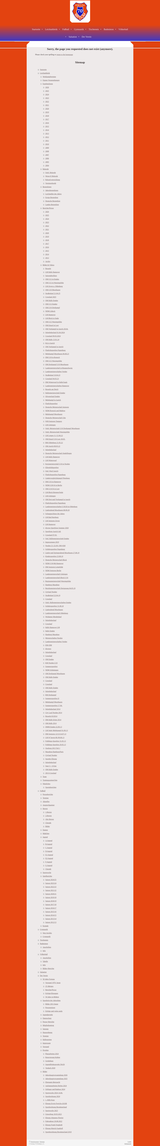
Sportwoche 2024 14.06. (54, 1093)
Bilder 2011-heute (51, 1004)
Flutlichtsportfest (51, 404)
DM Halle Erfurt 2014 (53, 720)
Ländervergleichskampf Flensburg (57, 478)
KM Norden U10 (51, 663)
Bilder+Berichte (48, 968)
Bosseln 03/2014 (51, 716)
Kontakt (45, 926)
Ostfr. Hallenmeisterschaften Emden (58, 602)
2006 (47, 158)
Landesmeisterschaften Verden (56, 372)
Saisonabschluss (51, 276)
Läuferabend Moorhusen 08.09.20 (57, 510)
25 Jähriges (49, 986)
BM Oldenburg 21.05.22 (54, 443)
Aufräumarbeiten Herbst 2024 (56, 1086)
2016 (47, 123)
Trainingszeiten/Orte (50, 780)
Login (129, 1141)
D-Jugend (48, 851)
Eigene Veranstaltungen (51, 80)
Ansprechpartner (49, 805)
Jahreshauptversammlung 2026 (56, 1075)
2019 (47, 112)
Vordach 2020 (50, 1068)
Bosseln (48, 268)
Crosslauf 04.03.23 (52, 379)
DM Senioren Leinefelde (54, 567)
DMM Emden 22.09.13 (53, 727)
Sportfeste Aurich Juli (53, 531)
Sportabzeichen (50, 787)
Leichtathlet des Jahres (53, 194)
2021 (47, 105)
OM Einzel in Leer (52, 325)
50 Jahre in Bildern (52, 997)
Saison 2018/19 (50, 901)
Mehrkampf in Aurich (53, 400)
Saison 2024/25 (50, 880)
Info (44, 951)
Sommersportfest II (52, 698)
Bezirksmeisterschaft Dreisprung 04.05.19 (60, 588)
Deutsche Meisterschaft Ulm (55, 418)
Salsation (43, 972)
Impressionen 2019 (52, 542)
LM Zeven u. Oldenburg (54, 286)
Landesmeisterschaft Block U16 (56, 578)
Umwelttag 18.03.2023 (53, 1114)
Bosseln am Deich (51, 389)
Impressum (47, 1043)
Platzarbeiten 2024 (52, 1054)
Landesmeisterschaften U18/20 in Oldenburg (61, 507)
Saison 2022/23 (50, 887)
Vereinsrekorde (50, 183)
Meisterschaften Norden (53, 638)
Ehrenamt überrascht (52, 1082)
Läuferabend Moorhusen (54, 610)
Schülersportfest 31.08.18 (54, 606)
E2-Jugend (49, 858)
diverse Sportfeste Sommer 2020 (57, 528)
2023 (47, 98)
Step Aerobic (47, 933)
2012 (47, 137)
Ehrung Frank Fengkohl (53, 1125)
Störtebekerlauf (50, 450)
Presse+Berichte (48, 1022)
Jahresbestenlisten (51, 190)
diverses (48, 649)
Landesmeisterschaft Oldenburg (56, 613)
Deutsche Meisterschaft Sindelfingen (58, 453)
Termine (46, 798)
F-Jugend (48, 862)
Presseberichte (48, 794)
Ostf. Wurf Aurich (51, 471)
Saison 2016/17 (50, 908)
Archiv (47, 261)
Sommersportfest (51, 666)
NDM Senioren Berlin (53, 571)
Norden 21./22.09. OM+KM (55, 546)
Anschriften (47, 947)
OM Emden (49, 659)
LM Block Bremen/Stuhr (54, 492)
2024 (47, 94)
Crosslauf (48, 599)
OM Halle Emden (51, 300)
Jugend (45, 837)
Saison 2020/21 (50, 894)
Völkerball (44, 954)
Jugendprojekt (48, 1015)
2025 (47, 91)
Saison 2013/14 (50, 919)
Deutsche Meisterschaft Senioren (57, 407)
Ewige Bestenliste (51, 197)
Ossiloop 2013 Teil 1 (52, 748)
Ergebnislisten (48, 84)
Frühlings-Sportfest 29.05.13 (55, 745)
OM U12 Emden (51, 304)
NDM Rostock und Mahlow (55, 411)
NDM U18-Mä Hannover (54, 563)
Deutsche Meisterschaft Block (56, 560)
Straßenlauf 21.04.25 (52, 293)
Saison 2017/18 (50, 904)
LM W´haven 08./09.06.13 (54, 737)
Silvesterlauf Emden (52, 396)
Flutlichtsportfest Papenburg (55, 350)
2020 (47, 109)
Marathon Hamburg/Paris (54, 752)
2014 (47, 130)
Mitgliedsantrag (48, 1025)
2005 (47, 162)
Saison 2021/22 (50, 890)
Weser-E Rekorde (51, 176)
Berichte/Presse (48, 208)
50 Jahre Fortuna (49, 979)
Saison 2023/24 (50, 883)
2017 (47, 119)
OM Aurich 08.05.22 (52, 446)
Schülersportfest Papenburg (55, 549)
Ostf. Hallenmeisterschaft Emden (57, 539)
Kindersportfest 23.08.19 (54, 556)
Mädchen (46, 833)
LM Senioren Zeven (52, 521)
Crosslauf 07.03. (51, 535)
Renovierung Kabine (52, 1057)
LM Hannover (50, 315)
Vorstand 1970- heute (53, 983)
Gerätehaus (49, 1061)
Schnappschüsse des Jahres (55, 514)
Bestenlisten (47, 187)
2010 (47, 144)
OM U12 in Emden (52, 279)
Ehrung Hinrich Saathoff (54, 1128)
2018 (47, 116)
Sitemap (42, 1142)
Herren (45, 809)
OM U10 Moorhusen (52, 290)
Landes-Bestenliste (52, 205)
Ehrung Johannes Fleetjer (54, 1118)
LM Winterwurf (51, 460)
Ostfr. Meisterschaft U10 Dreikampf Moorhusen (62, 428)
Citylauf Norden (51, 592)
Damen (45, 830)
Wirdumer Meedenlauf (53, 617)
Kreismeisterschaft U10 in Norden (57, 464)
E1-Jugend (49, 855)
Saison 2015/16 (50, 912)
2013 (47, 133)
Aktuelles (46, 801)
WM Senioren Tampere (53, 421)
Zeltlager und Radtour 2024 (55, 1089)
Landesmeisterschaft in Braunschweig (58, 368)
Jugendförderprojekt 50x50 (55, 1064)
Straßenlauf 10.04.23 (52, 375)
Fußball (42, 791)
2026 (47, 87)
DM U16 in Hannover (53, 482)
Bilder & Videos (48, 265)
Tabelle (45, 961)
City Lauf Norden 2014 (53, 713)
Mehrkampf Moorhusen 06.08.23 (57, 354)
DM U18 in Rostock (52, 357)
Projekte (46, 1050)
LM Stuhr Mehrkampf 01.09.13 (56, 730)
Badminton (44, 944)
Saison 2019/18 (50, 897)
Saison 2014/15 (50, 915)
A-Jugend (48, 841)
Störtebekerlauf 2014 (52, 709)
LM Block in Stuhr (52, 318)
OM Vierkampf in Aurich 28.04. (56, 329)
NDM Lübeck (50, 311)
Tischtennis (44, 940)
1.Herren (48, 812)
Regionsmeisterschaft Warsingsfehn (58, 581)
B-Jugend (48, 844)
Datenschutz (47, 1018)
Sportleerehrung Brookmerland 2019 (58, 1132)
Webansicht (127, 1144)
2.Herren (48, 816)
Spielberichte (47, 876)
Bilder (47, 826)
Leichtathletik (45, 73)
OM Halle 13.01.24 (52, 340)
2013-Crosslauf (50, 773)
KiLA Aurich (50, 343)
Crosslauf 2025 (50, 297)
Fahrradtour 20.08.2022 (53, 1121)
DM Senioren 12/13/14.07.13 (55, 734)
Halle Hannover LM (52, 627)
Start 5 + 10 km (50, 766)
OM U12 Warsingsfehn (53, 322)
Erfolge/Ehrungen (51, 993)
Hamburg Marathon (52, 585)
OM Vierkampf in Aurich (54, 347)
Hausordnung (47, 1032)
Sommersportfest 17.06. (53, 706)
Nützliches (46, 784)
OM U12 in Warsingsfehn (54, 283)
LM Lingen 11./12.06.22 (54, 435)
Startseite (43, 70)
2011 (47, 141)
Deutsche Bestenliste (52, 201)
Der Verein (44, 976)
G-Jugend (48, 865)
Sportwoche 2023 (51, 1111)
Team (45, 777)
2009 (47, 148)
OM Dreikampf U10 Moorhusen (56, 364)
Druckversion (34, 1142)
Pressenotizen (50, 1008)
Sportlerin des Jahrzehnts (52, 1000)
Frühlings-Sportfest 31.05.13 (55, 741)
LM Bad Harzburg (51, 517)
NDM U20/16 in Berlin (53, 485)
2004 (47, 165)
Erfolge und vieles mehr (53, 1011)
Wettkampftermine (49, 77)
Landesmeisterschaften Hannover (57, 386)
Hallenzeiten (47, 1040)
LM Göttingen (50, 425)
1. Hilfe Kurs (50, 1100)
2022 (47, 101)
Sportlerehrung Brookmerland (56, 1107)
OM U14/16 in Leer (52, 489)
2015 (47, 126)
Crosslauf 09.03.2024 (53, 336)
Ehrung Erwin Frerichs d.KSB (56, 1103)
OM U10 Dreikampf (52, 308)
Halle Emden (50, 631)
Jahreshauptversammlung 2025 (56, 1079)
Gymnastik (44, 929)
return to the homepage (64, 55)
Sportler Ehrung (51, 759)
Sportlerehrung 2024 (52, 1096)
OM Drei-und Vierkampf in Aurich (57, 499)
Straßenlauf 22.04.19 (52, 595)
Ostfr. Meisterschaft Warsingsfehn (57, 432)
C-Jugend (48, 848)
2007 (47, 155)
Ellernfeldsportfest (52, 467)
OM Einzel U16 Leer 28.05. (55, 439)
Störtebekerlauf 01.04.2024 (55, 332)
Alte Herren (49, 819)
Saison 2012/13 (50, 922)
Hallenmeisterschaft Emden (55, 393)
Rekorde (46, 169)
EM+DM (48, 645)
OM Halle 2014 (50, 723)
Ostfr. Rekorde (50, 173)
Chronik (48, 823)
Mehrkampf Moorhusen (53, 414)
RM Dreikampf (50, 695)
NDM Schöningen (51, 670)
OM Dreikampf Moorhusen (55, 674)
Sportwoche (47, 873)
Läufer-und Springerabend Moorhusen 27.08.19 (62, 553)
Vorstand (46, 1047)
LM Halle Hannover (52, 272)
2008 (47, 151)
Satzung (45, 1029)
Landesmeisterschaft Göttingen (56, 574)
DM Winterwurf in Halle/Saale (56, 382)
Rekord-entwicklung (52, 180)
